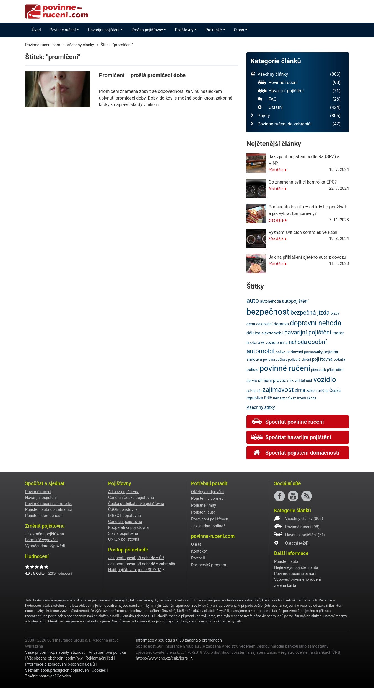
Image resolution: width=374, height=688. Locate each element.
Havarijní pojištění (299, 91)
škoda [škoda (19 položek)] (311, 398)
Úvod (36, 30)
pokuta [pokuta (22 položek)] (339, 359)
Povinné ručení (299, 83)
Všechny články (296, 74)
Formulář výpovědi (41, 540)
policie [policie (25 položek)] (252, 369)
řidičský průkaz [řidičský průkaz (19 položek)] (284, 398)
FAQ (299, 99)
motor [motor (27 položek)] (338, 333)
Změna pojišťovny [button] (147, 30)
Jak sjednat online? (208, 526)
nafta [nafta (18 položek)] (284, 343)
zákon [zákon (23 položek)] (311, 390)
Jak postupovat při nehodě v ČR (136, 558)
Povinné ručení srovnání (295, 573)
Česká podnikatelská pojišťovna (136, 503)
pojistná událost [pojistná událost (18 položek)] (275, 360)
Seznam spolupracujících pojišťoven (57, 670)
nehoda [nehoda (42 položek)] (298, 342)
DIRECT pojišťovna (124, 515)
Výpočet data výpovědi (45, 546)
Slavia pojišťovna (123, 533)
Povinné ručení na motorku (48, 503)
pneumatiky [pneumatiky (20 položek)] (313, 352)
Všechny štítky (260, 407)
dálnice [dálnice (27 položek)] (253, 333)
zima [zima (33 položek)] (300, 390)
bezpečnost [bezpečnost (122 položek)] (267, 311)
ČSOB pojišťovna (123, 509)
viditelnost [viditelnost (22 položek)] (303, 380)
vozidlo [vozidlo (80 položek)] (324, 379)
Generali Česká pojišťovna (131, 497)
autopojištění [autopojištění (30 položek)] (295, 301)
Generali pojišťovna (125, 521)
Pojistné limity (203, 505)
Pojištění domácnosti (44, 515)
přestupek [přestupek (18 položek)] (318, 370)
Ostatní (299, 107)
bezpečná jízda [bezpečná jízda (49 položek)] (309, 312)
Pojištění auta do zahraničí (48, 509)
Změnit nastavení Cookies (48, 676)
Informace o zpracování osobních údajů (60, 664)
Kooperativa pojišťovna (128, 527)
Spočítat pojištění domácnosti (295, 452)
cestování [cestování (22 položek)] (264, 324)
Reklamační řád (99, 658)
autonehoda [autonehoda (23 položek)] (270, 301)
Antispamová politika (107, 652)
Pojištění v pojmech (208, 498)
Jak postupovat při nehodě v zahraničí (141, 564)
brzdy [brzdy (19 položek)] (335, 313)
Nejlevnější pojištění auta (296, 567)
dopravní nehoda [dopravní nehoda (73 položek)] (315, 323)
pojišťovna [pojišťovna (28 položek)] (322, 359)
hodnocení (60, 573)
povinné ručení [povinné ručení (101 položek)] (284, 368)
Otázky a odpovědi (207, 492)
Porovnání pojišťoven (209, 519)
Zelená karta (285, 585)
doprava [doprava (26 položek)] (281, 323)
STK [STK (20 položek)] (290, 381)
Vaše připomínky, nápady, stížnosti (55, 652)
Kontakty (199, 551)
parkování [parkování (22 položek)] (295, 352)
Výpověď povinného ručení (297, 579)
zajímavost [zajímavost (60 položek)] (278, 390)
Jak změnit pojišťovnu (44, 534)
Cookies (99, 670)
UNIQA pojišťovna (123, 539)
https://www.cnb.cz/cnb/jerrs (162, 658)
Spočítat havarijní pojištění (291, 437)
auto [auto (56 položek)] (252, 300)
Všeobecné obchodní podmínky (55, 658)
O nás (196, 544)
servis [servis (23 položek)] (251, 380)
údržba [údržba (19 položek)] (323, 391)
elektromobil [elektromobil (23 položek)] (272, 333)
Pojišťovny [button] (184, 30)
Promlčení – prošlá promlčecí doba (142, 75)
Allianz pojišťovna (123, 492)
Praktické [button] (214, 30)
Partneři (198, 558)
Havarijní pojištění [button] (103, 30)
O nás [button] (239, 30)
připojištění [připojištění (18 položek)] (335, 370)
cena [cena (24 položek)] (250, 323)
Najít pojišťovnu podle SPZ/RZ (134, 569)
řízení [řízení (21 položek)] (301, 398)
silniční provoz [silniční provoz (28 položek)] (272, 380)
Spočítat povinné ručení (287, 421)
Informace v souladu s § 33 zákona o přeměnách (179, 640)
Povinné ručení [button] (63, 30)
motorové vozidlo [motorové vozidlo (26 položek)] (262, 342)
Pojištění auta (203, 512)
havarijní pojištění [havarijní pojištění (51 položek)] (307, 332)
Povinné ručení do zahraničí (296, 124)
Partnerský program (208, 565)
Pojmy (296, 116)
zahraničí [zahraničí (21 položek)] (253, 391)
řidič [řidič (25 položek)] (268, 398)
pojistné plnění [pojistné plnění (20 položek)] (299, 359)
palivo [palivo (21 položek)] (280, 352)
